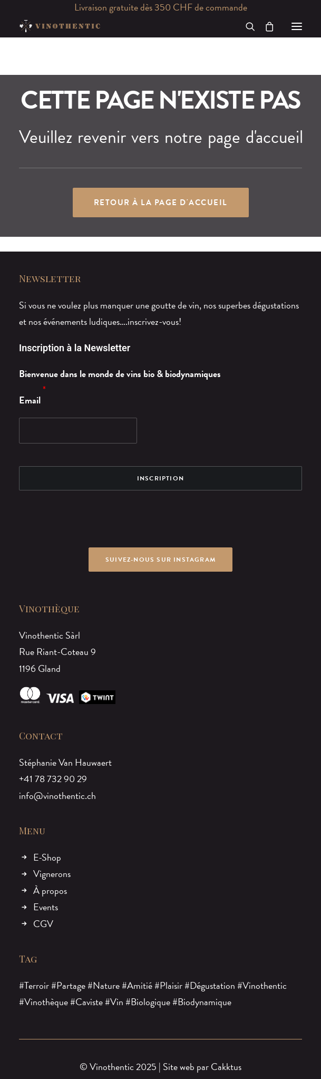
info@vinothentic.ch (57, 795)
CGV (43, 924)
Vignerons (52, 873)
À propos (50, 890)
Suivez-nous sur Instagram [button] (160, 559)
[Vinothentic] (60, 26)
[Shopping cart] (264, 26)
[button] (297, 26)
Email (30, 400)
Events (45, 907)
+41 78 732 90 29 (53, 779)
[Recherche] (245, 26)
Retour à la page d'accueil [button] (161, 202)
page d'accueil (255, 137)
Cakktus (226, 1066)
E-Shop (47, 857)
